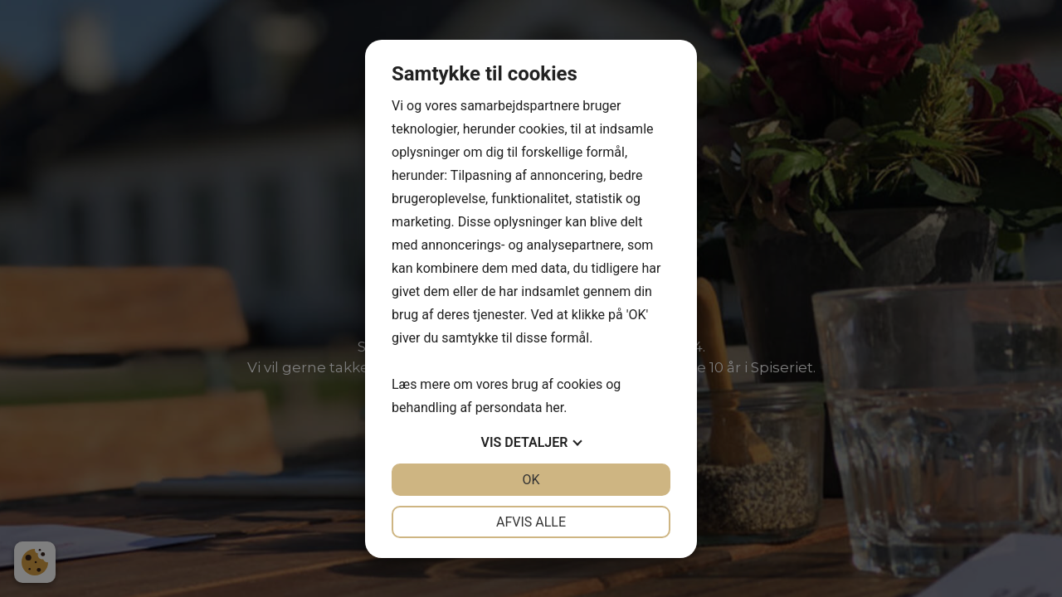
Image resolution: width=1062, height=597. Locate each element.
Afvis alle (531, 522)
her (554, 407)
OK (530, 480)
